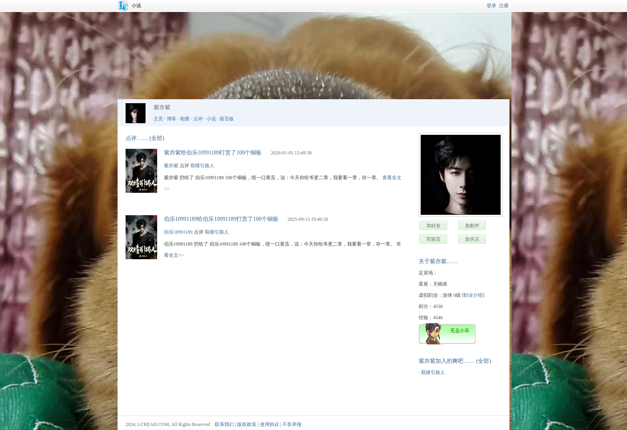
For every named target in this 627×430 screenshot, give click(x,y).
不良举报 (292, 424)
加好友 (433, 225)
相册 (185, 119)
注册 (504, 5)
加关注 (472, 239)
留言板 (227, 119)
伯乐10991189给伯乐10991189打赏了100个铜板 (221, 219)
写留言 (433, 239)
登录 (491, 5)
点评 (198, 119)
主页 (158, 119)
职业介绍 (473, 295)
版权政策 (246, 424)
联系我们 (224, 424)
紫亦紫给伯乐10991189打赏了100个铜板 (213, 153)
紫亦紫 (171, 165)
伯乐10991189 (178, 232)
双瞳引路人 (433, 372)
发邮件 (472, 225)
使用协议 (269, 424)
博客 (171, 119)
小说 (136, 5)
